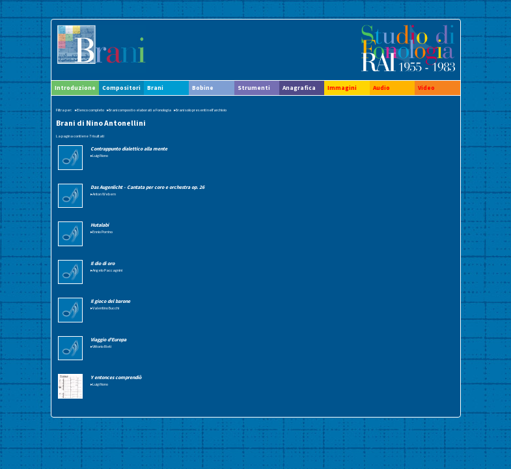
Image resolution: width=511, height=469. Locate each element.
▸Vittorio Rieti (100, 346)
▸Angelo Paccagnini (106, 270)
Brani (155, 88)
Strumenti (254, 88)
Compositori (121, 88)
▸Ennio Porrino (101, 231)
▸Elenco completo (89, 110)
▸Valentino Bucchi (104, 308)
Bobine (203, 88)
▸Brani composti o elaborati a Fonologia (139, 110)
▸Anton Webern (103, 194)
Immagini (342, 88)
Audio (381, 88)
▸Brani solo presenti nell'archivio (200, 110)
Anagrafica (299, 88)
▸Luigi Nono (99, 155)
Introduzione (75, 88)
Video (426, 88)
